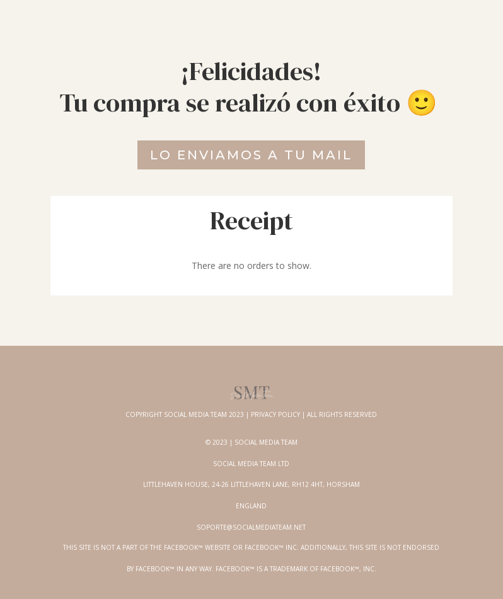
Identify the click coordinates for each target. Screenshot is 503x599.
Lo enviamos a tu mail (251, 155)
